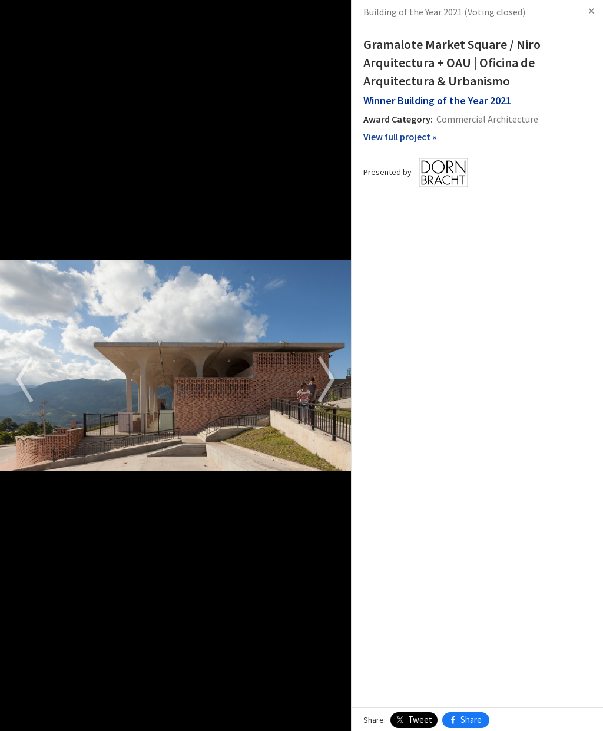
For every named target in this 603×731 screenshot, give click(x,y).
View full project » (400, 137)
